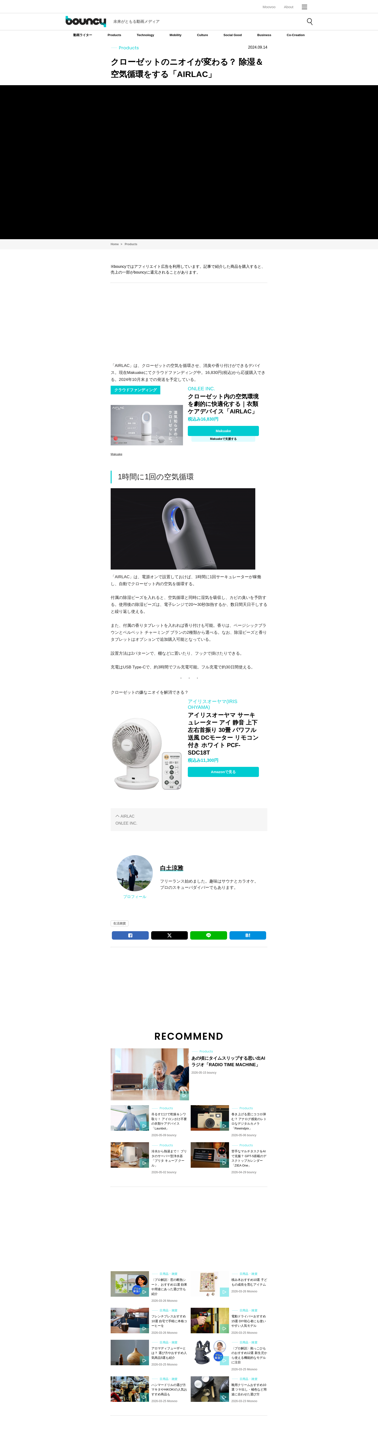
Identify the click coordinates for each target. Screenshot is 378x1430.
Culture (202, 35)
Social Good (232, 35)
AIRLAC (128, 816)
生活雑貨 (119, 923)
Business (264, 35)
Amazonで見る (223, 772)
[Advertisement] (189, 321)
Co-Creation (296, 35)
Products (114, 35)
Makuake (223, 431)
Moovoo (269, 7)
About (288, 7)
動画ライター (82, 35)
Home (115, 244)
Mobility (176, 35)
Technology (145, 35)
